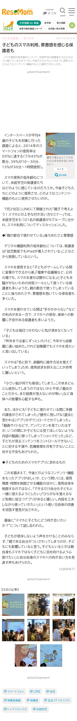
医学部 (48, 23)
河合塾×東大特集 (56, 29)
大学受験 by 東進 (29, 23)
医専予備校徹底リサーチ (30, 29)
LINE (36, 691)
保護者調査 (14, 700)
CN (53, 13)
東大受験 (61, 23)
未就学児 (41, 709)
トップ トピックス (17, 709)
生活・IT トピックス (59, 700)
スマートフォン (15, 691)
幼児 (52, 691)
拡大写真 (63, 175)
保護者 (34, 700)
